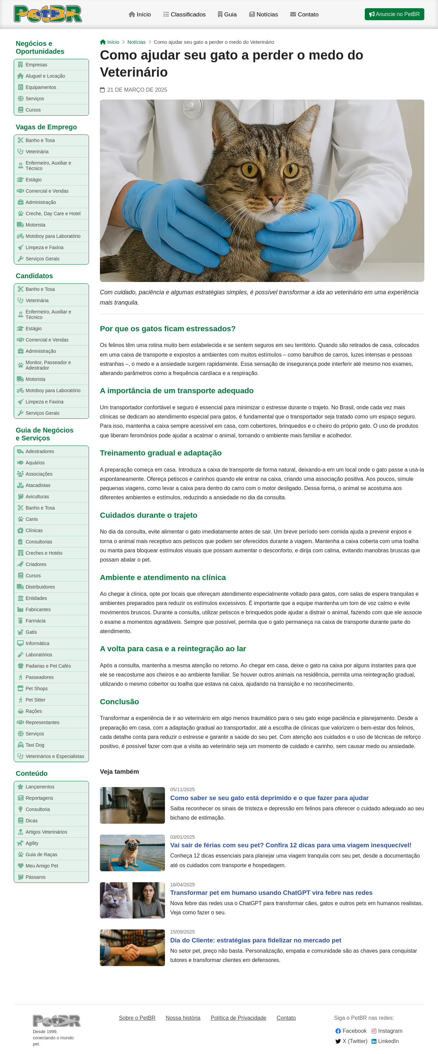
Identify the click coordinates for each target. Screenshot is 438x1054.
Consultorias (33, 542)
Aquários (29, 463)
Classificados (191, 16)
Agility (26, 843)
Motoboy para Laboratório (47, 236)
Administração (35, 202)
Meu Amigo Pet (36, 866)
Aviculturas (31, 497)
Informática (31, 643)
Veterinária (31, 152)
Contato (312, 16)
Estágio (28, 180)
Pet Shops (31, 689)
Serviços (29, 99)
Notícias (271, 16)
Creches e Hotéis (38, 553)
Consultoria (32, 809)
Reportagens (33, 798)
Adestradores (34, 451)
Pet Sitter (30, 700)
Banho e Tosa (34, 140)
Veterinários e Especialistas (49, 756)
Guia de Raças (35, 855)
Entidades (30, 598)
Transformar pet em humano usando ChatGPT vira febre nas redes (271, 892)
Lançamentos (34, 787)
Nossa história (183, 1018)
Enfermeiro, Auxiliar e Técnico (42, 165)
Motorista (30, 225)
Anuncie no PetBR (394, 17)
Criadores (30, 564)
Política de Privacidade (239, 1018)
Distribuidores (34, 587)
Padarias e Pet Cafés (42, 666)
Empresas (30, 65)
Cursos (27, 110)
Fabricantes (32, 610)
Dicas (26, 821)
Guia (235, 16)
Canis (26, 519)
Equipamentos (35, 87)
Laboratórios (33, 655)
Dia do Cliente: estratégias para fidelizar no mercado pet (256, 940)
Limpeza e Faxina (39, 247)
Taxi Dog (29, 745)
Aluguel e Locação (39, 76)
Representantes (37, 722)
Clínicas (28, 531)
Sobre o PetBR (137, 1018)
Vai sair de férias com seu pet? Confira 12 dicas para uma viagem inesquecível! (291, 845)
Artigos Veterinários (40, 832)
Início (145, 16)
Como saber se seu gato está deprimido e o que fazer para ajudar (269, 797)
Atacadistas (32, 485)
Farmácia (30, 621)
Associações (33, 474)
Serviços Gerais (37, 259)
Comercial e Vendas (41, 191)
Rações (28, 711)
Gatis (25, 632)
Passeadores (34, 677)
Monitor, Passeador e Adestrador (42, 365)
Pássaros (30, 877)
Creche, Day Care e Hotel (47, 214)
